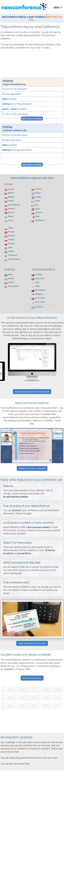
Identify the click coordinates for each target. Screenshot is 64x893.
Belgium (11, 193)
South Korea (40, 302)
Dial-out (14, 109)
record (17, 510)
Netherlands (39, 220)
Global (4, 99)
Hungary (38, 197)
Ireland (37, 201)
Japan (37, 286)
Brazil (10, 274)
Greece (38, 193)
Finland (10, 216)
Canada (11, 278)
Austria (10, 189)
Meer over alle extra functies (32, 643)
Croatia (10, 201)
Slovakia (11, 239)
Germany (38, 189)
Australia (38, 274)
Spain (10, 247)
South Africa (40, 298)
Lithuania (38, 212)
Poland (10, 228)
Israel (37, 282)
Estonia (11, 212)
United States (13, 286)
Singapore (39, 294)
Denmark (11, 209)
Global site (39, 307)
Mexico (10, 282)
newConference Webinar (16, 496)
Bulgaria (11, 197)
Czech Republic (14, 205)
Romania (11, 235)
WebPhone (6, 104)
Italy (36, 205)
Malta (37, 216)
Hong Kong (39, 278)
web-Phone (25, 553)
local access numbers (40, 527)
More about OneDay (32, 164)
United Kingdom (14, 259)
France (10, 220)
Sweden (11, 251)
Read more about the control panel (32, 391)
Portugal (11, 232)
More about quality (32, 678)
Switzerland (12, 255)
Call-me (5, 109)
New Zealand (40, 290)
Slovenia (11, 243)
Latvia (37, 209)
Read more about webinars (32, 468)
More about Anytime (32, 118)
